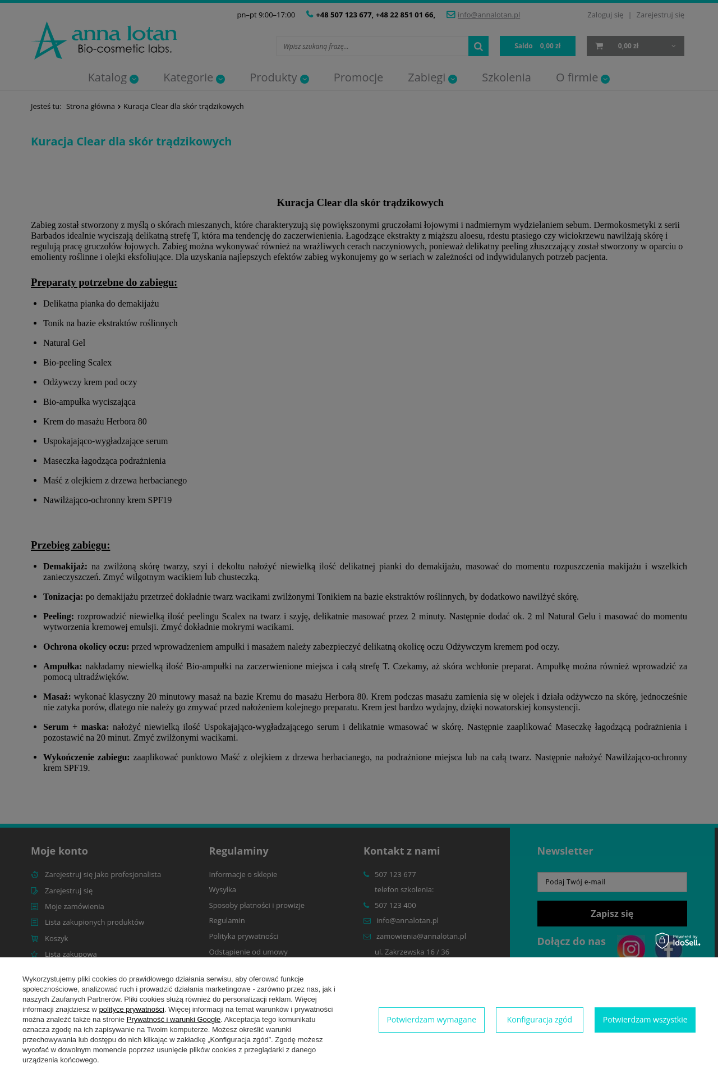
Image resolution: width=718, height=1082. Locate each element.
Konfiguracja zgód (539, 1019)
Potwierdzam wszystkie (645, 1019)
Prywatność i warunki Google (174, 1019)
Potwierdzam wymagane (431, 1019)
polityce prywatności (131, 1009)
